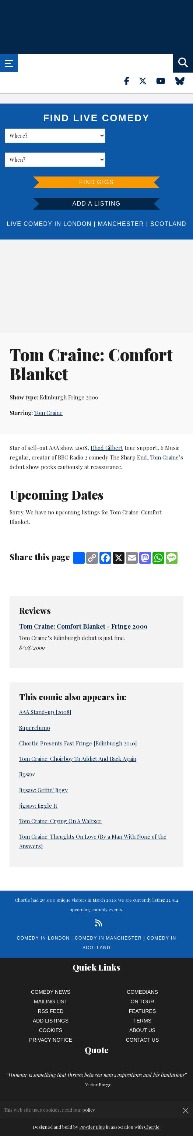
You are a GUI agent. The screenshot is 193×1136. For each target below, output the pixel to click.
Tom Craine (48, 388)
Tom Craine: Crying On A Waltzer (60, 797)
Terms (142, 997)
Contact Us (142, 1016)
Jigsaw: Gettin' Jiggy (43, 766)
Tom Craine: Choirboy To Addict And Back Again (77, 734)
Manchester (121, 200)
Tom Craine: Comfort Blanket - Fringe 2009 (83, 602)
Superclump (34, 703)
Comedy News (50, 968)
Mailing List (50, 978)
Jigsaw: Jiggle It (38, 781)
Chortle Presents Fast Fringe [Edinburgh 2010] (78, 719)
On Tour (142, 978)
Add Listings (51, 997)
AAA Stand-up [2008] (45, 688)
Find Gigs (96, 158)
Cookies (51, 1006)
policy (89, 1110)
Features (142, 987)
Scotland (168, 200)
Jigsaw (27, 750)
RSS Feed (51, 987)
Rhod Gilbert (107, 423)
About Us (142, 1006)
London (77, 200)
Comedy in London (43, 914)
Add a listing (96, 179)
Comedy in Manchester (108, 914)
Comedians (142, 968)
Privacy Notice (50, 1016)
